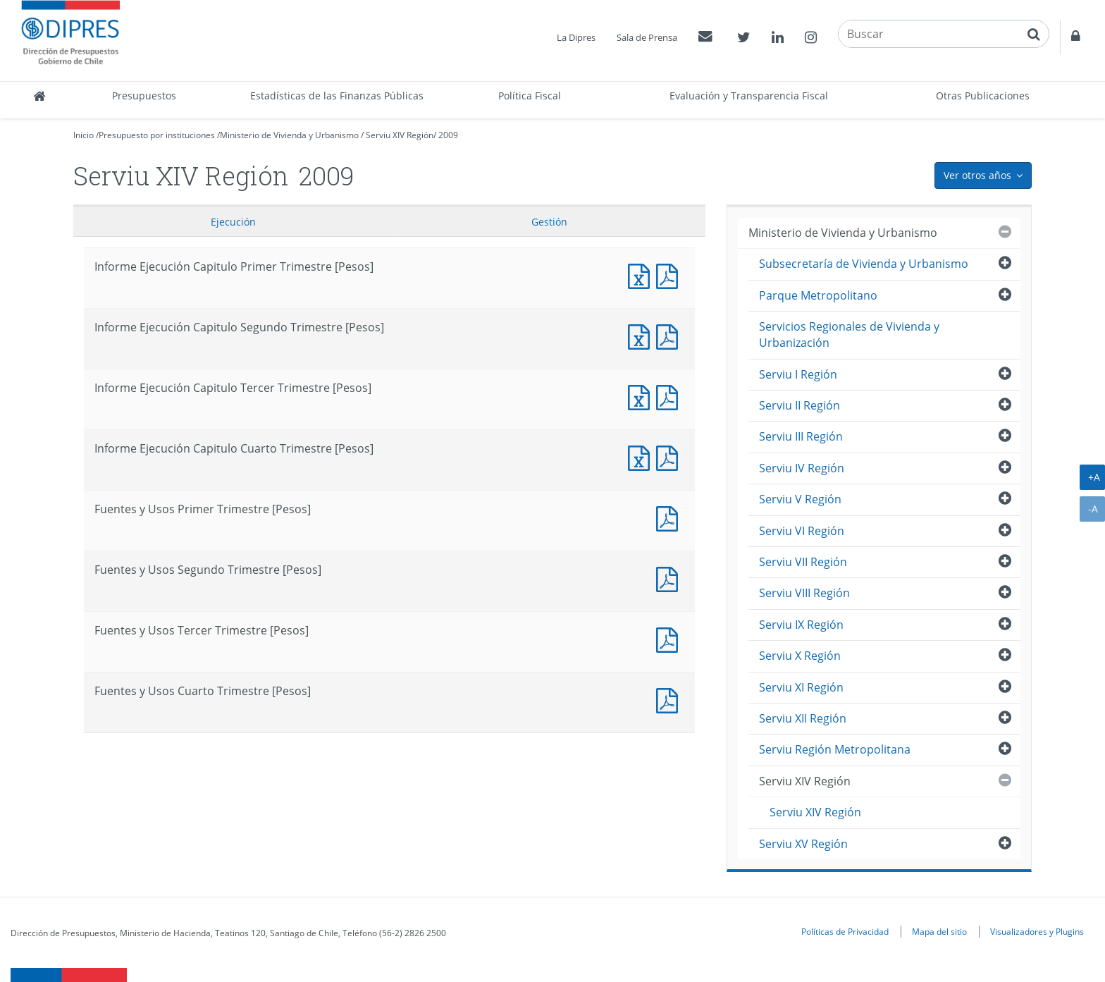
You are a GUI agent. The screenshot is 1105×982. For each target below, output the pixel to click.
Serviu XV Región (803, 844)
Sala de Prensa (647, 37)
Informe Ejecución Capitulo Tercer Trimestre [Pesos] (642, 396)
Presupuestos (144, 95)
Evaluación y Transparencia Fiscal (748, 95)
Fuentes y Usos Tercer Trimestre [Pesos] (670, 638)
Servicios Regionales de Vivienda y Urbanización (849, 334)
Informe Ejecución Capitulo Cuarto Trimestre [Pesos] (642, 456)
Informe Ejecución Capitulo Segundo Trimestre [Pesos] (642, 335)
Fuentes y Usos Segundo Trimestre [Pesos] (670, 578)
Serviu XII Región (802, 718)
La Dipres (576, 37)
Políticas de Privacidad (845, 931)
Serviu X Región (800, 655)
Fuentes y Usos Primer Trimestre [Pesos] (670, 517)
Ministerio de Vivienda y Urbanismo (289, 135)
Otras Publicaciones (983, 95)
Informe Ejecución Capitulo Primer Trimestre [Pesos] (642, 274)
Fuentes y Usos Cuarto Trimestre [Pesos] (670, 699)
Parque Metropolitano (818, 295)
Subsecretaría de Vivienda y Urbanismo (863, 263)
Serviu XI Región (801, 687)
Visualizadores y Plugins (1037, 931)
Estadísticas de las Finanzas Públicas (337, 95)
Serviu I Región (798, 374)
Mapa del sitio (939, 931)
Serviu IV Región (801, 468)
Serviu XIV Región (399, 135)
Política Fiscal (529, 95)
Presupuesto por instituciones (157, 135)
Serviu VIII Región (804, 593)
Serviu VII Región (803, 562)
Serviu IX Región (801, 624)
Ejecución (233, 221)
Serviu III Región (801, 436)
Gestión (549, 221)
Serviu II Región (799, 405)
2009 (448, 135)
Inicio (83, 135)
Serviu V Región (800, 499)
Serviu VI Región (801, 531)
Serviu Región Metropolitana (834, 749)
